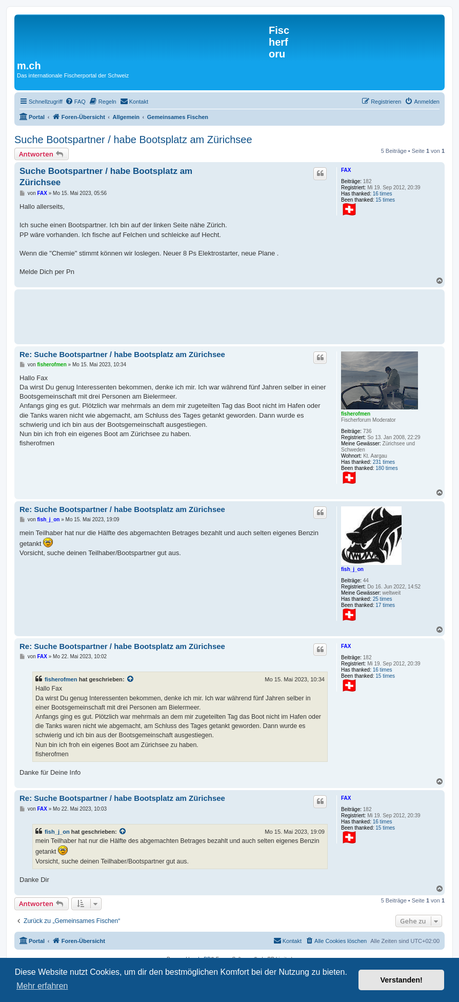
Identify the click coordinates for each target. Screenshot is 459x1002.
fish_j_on (352, 569)
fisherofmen (355, 414)
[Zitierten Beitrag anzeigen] (130, 679)
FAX (346, 170)
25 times (382, 599)
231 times (384, 462)
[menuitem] (75, 101)
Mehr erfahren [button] (42, 985)
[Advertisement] (206, 315)
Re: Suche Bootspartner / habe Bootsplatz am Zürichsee (122, 354)
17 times (385, 605)
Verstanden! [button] (402, 980)
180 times (386, 468)
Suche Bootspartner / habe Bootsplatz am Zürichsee (133, 139)
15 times (385, 200)
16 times (382, 194)
